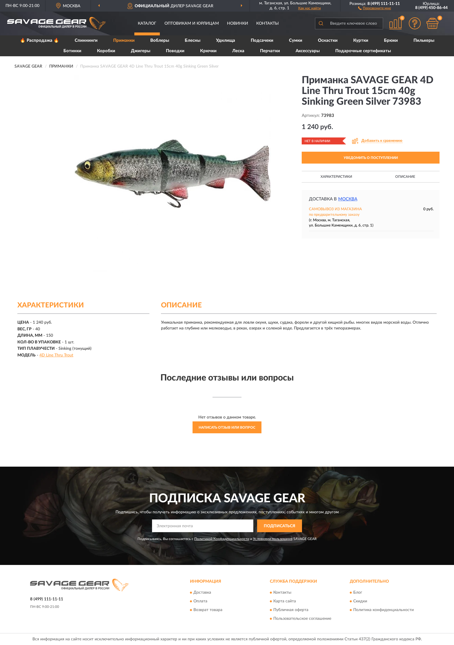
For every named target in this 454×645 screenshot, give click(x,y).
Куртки (360, 40)
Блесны (192, 40)
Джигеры (140, 51)
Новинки (237, 23)
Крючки (208, 51)
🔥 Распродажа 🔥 (39, 40)
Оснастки (328, 40)
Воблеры (159, 40)
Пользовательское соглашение (302, 619)
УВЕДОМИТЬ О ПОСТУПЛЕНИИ (371, 158)
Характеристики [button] (336, 176)
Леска (238, 51)
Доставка (202, 592)
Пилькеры (423, 40)
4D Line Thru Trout (56, 355)
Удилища (225, 40)
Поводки (175, 51)
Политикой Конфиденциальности (221, 539)
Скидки (360, 601)
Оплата (200, 601)
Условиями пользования (272, 539)
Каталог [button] (147, 23)
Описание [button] (405, 176)
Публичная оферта (290, 610)
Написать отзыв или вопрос (227, 427)
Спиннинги (86, 40)
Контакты (267, 23)
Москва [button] (347, 199)
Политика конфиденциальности (383, 610)
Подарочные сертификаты (363, 51)
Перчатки (270, 51)
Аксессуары (308, 51)
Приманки (124, 40)
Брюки (391, 40)
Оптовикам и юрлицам (191, 23)
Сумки (295, 40)
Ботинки (72, 51)
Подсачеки (262, 40)
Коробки (106, 51)
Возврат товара (207, 610)
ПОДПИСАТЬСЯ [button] (279, 526)
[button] (374, 8)
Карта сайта (284, 601)
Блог (357, 592)
